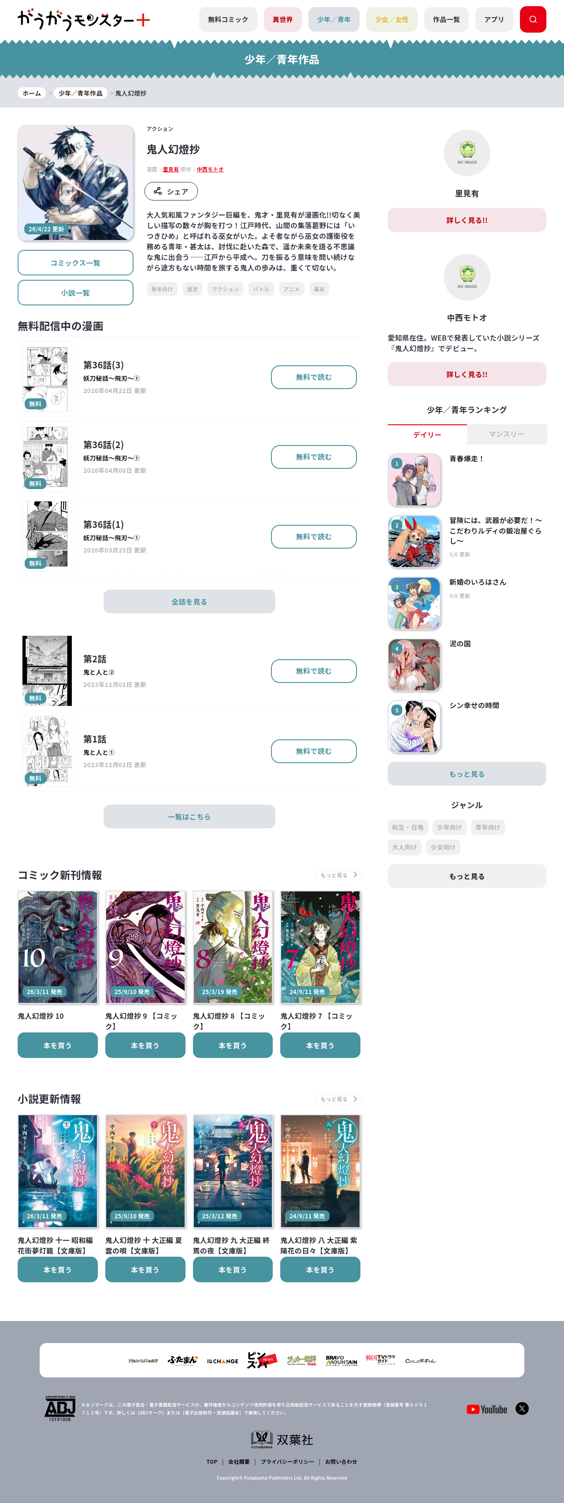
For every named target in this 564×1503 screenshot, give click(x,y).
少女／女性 (392, 19)
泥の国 (460, 643)
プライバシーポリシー (287, 1461)
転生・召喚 (408, 827)
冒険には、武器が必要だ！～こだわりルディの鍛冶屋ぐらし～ (496, 530)
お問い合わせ (341, 1461)
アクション (225, 289)
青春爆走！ (467, 458)
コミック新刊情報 (61, 875)
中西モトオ (210, 169)
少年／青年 (334, 19)
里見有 (171, 169)
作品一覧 (446, 19)
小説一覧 (75, 292)
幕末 (319, 289)
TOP (212, 1461)
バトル (261, 289)
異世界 (283, 19)
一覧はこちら (189, 816)
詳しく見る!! (467, 220)
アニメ (292, 289)
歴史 (192, 289)
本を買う (57, 1045)
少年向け (449, 827)
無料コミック (228, 19)
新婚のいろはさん (478, 582)
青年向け (162, 289)
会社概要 (239, 1461)
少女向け (443, 847)
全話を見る (189, 601)
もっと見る (467, 774)
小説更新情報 (50, 1099)
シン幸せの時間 (474, 705)
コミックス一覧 (75, 262)
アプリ (494, 19)
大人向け (404, 847)
